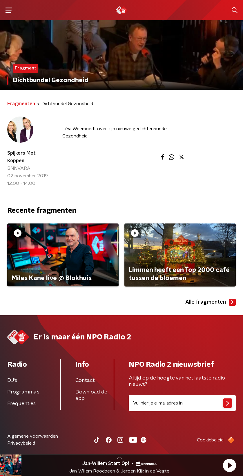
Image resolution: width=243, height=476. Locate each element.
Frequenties (21, 403)
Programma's (23, 392)
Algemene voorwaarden (32, 436)
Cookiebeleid (210, 440)
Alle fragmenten (210, 302)
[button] (229, 465)
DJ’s (12, 380)
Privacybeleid (21, 443)
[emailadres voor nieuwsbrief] (182, 403)
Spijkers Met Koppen (21, 157)
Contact (85, 380)
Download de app (91, 395)
